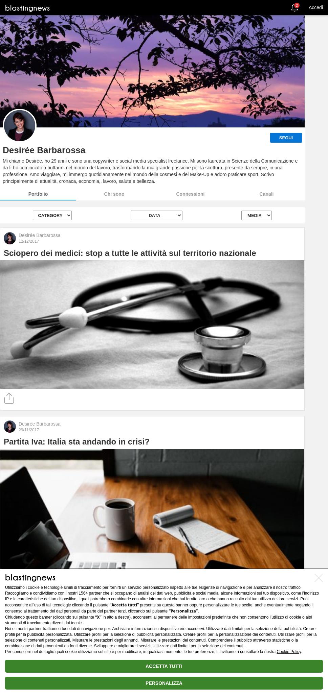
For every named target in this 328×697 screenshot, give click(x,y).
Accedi (316, 7)
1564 (83, 593)
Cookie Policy (289, 651)
